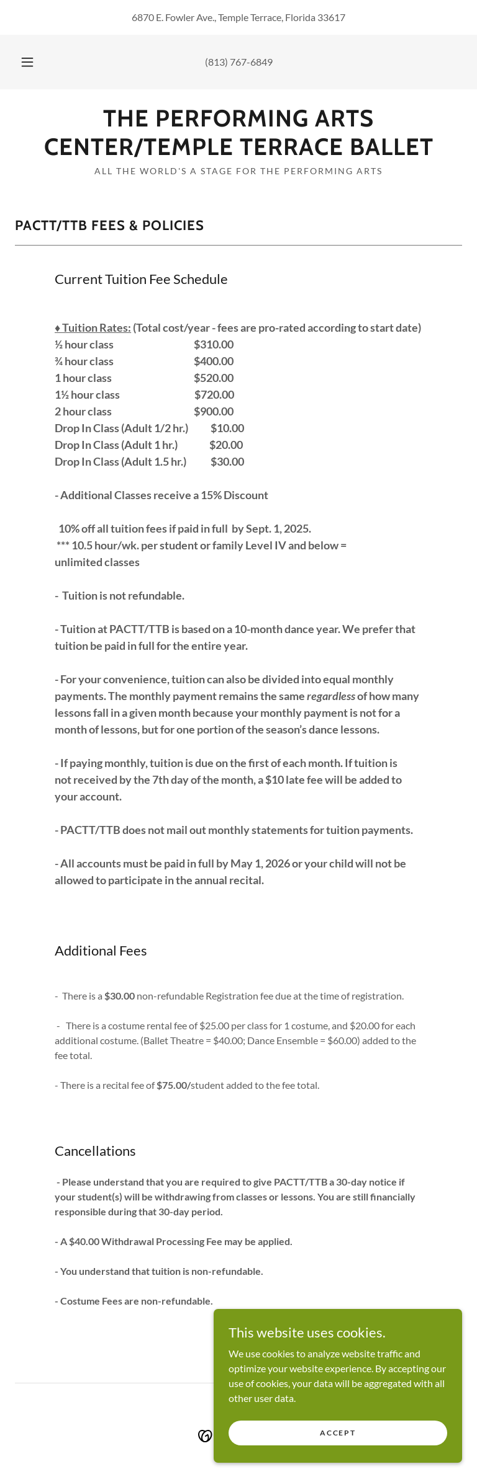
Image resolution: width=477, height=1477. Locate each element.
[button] (34, 62)
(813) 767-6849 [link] (239, 62)
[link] (238, 151)
